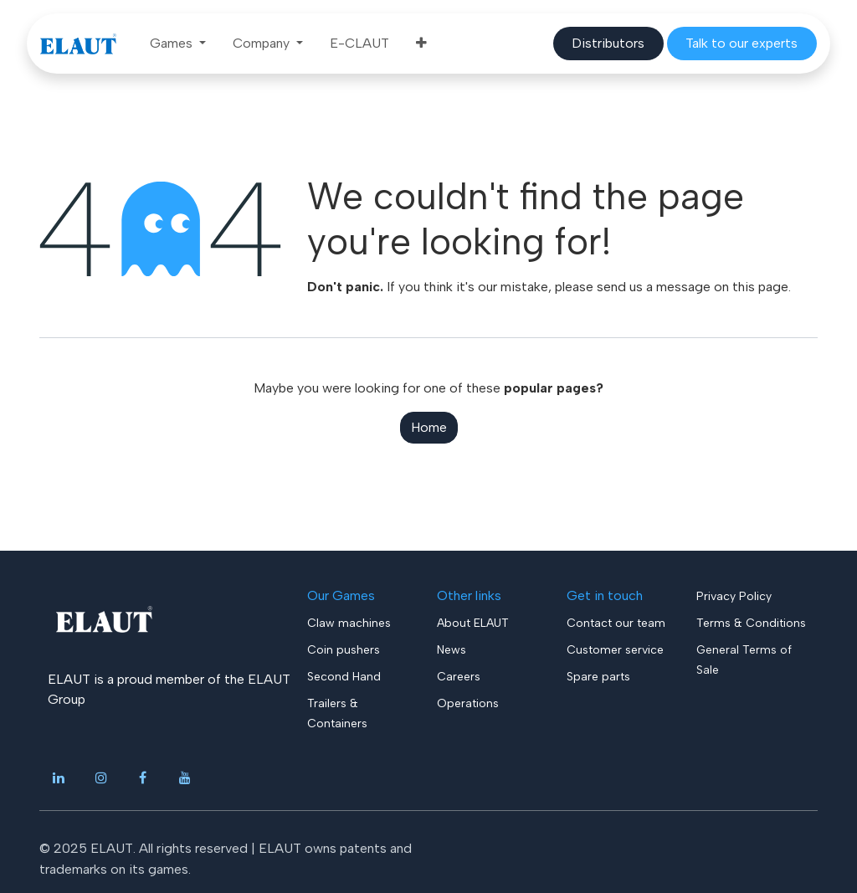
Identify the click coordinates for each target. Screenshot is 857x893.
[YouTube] (185, 777)
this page (760, 287)
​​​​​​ (741, 43)
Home (429, 427)
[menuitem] (177, 43)
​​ (608, 43)
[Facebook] (143, 777)
